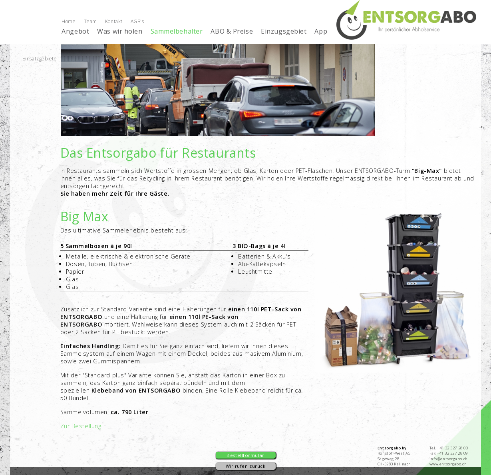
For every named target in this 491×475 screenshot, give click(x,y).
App (320, 31)
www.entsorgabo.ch (448, 464)
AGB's (137, 21)
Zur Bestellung (80, 426)
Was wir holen (119, 31)
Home (69, 21)
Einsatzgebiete (39, 58)
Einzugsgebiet (283, 31)
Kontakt (114, 21)
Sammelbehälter (177, 31)
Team (90, 21)
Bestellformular (245, 455)
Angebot (75, 31)
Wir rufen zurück (246, 466)
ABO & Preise (232, 31)
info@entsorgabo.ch (448, 458)
